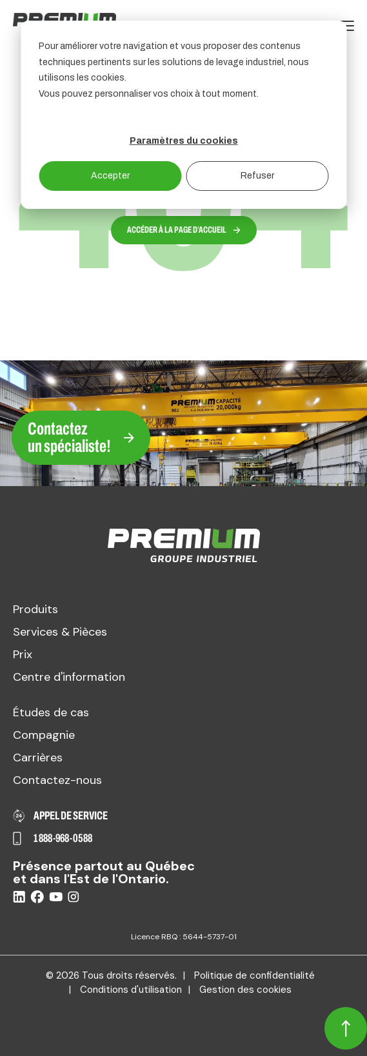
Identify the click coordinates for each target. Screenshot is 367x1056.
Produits (35, 609)
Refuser (257, 176)
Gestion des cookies (245, 989)
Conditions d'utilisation (131, 989)
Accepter (110, 176)
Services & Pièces (60, 632)
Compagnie (44, 735)
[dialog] (183, 115)
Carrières (38, 757)
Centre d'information (69, 677)
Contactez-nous (57, 780)
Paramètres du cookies (184, 141)
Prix (22, 654)
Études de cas (51, 712)
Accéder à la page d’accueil (184, 230)
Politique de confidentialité (254, 975)
